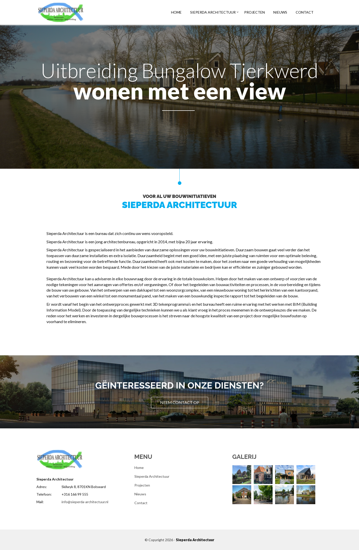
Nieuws (280, 12)
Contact (305, 12)
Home (176, 12)
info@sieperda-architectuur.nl (85, 502)
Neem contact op (179, 402)
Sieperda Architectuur (213, 12)
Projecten (254, 12)
